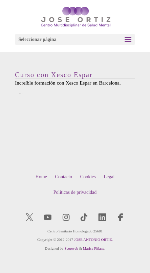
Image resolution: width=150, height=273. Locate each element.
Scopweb (71, 248)
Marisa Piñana (93, 248)
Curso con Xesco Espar (53, 74)
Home (41, 176)
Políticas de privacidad (75, 192)
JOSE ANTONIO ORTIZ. (93, 239)
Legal (109, 176)
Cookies (88, 176)
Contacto (63, 176)
